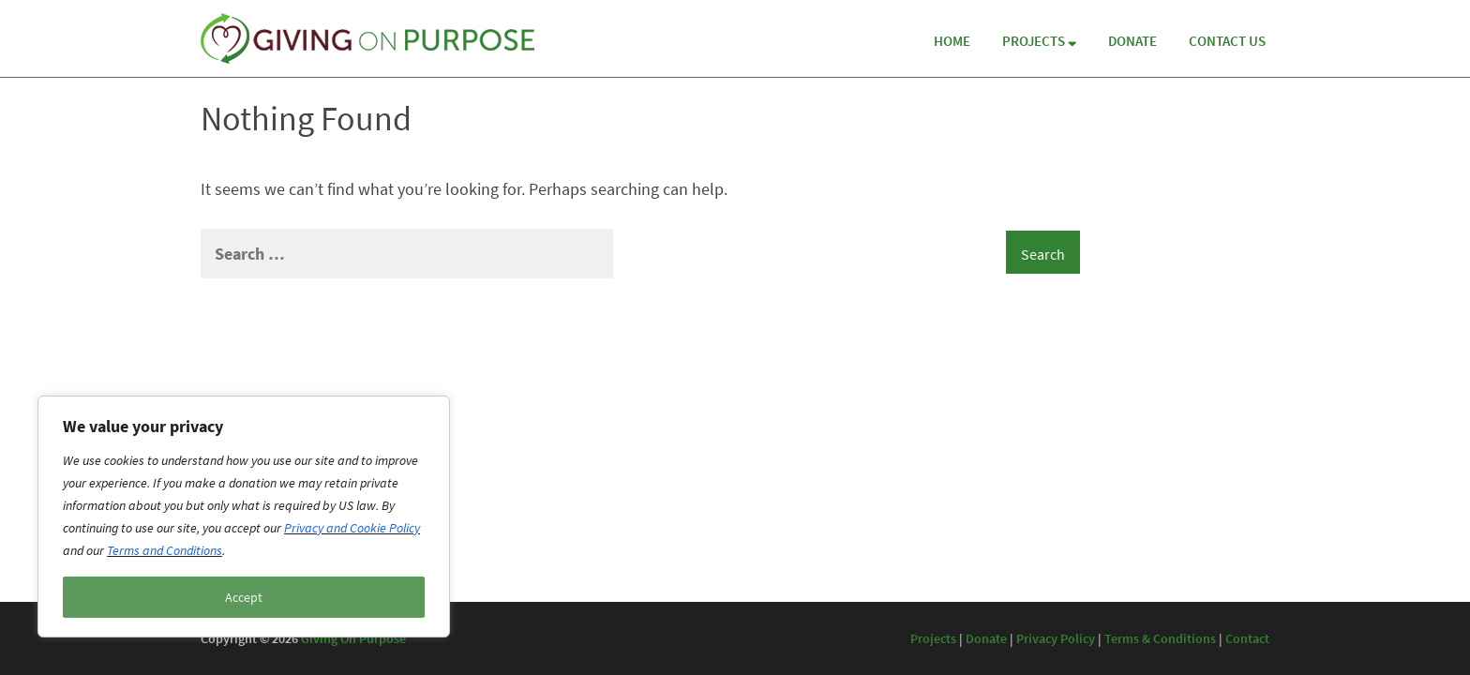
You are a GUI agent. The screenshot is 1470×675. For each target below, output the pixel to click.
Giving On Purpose (353, 638)
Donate (1132, 41)
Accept (243, 597)
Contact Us (1227, 41)
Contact (1247, 638)
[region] (244, 517)
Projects (1039, 41)
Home (952, 41)
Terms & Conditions (1160, 638)
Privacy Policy (1055, 638)
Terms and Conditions (164, 550)
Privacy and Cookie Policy (352, 527)
